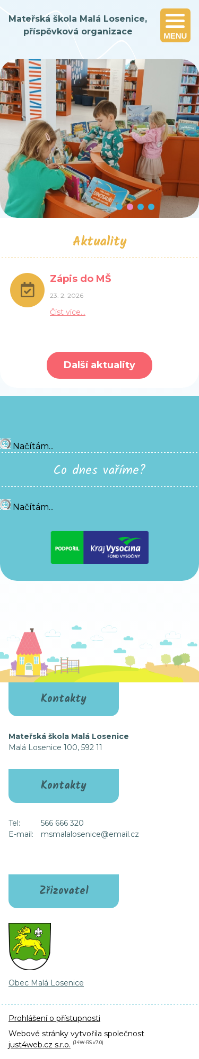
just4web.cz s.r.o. (39, 1044)
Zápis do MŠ (80, 279)
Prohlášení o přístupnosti (54, 1018)
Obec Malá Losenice (46, 983)
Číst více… (67, 312)
